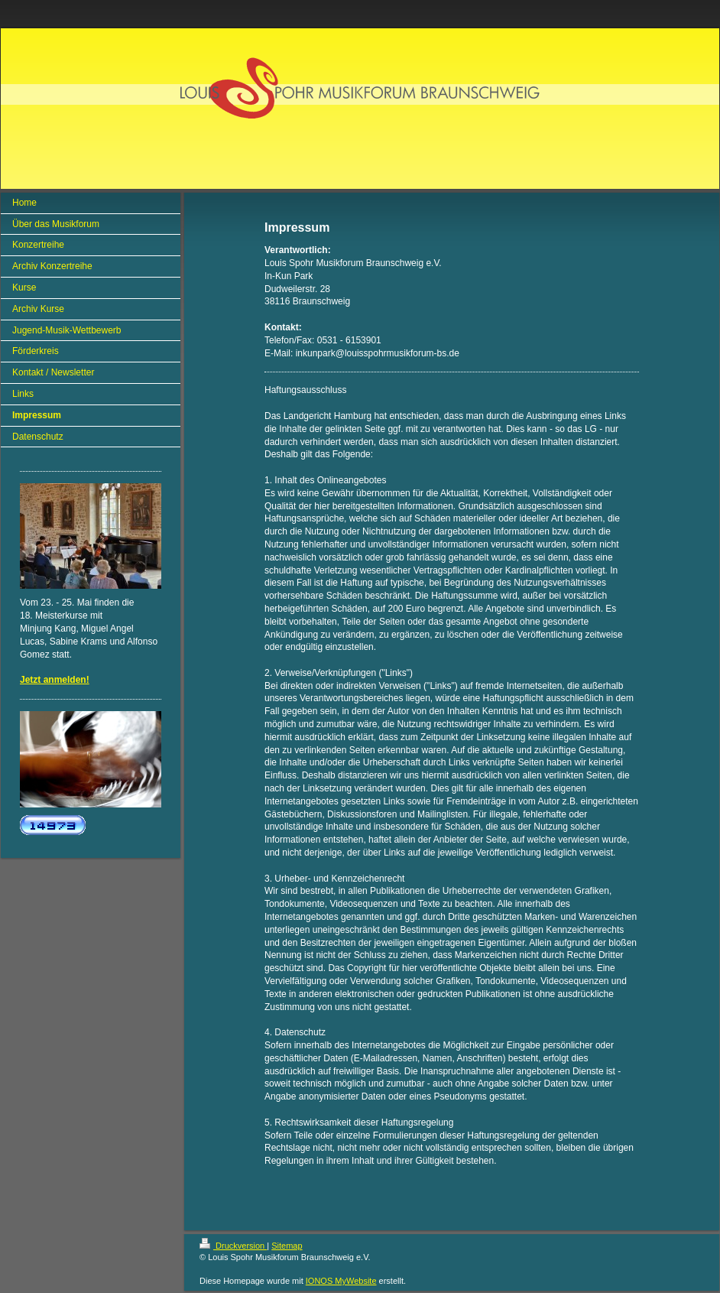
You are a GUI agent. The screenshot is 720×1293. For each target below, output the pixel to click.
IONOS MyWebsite (341, 1280)
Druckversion (233, 1245)
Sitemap (286, 1245)
